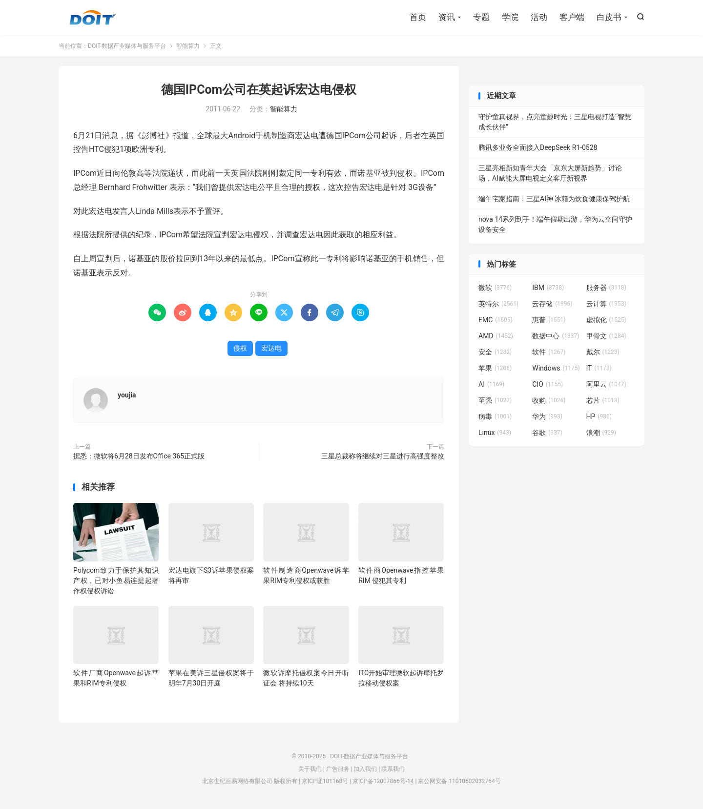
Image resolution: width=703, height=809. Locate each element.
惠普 (548, 320)
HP (599, 416)
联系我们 (393, 769)
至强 (495, 400)
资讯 (446, 17)
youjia (127, 395)
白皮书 (609, 17)
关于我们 (310, 769)
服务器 (606, 287)
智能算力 (188, 45)
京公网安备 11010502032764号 (459, 781)
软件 (548, 352)
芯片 (603, 400)
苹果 (495, 368)
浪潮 (601, 432)
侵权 (240, 348)
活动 (539, 17)
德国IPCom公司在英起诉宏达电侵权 (259, 90)
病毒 (495, 416)
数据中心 (555, 336)
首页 (418, 17)
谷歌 (547, 432)
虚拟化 (606, 320)
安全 (495, 352)
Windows (555, 368)
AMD (495, 336)
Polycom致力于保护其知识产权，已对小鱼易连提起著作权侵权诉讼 (116, 580)
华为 (547, 416)
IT (599, 368)
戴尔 (603, 352)
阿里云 (606, 384)
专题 (481, 17)
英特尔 (498, 304)
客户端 (571, 17)
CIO (547, 384)
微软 (495, 287)
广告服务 (338, 769)
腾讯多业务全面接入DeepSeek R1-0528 (537, 147)
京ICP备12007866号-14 (383, 781)
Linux (494, 432)
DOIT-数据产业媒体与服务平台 (93, 17)
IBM (548, 287)
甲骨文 (606, 336)
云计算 (606, 304)
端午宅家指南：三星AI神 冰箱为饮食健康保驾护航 (554, 199)
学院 (510, 17)
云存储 (552, 304)
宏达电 (271, 348)
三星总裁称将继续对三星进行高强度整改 (382, 456)
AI (491, 384)
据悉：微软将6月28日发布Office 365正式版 (139, 456)
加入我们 (365, 769)
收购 (548, 400)
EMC (495, 320)
